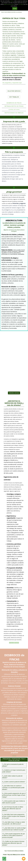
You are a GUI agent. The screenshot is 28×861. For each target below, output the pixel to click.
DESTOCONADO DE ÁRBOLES (14, 113)
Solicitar (14, 756)
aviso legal (20, 3)
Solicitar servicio (14, 393)
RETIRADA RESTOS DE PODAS (14, 106)
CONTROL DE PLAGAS (14, 109)
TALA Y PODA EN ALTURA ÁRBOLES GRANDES (13, 850)
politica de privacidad (8, 3)
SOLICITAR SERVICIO (14, 91)
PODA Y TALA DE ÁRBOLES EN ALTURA (14, 854)
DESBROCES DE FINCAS (14, 103)
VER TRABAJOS (14, 97)
